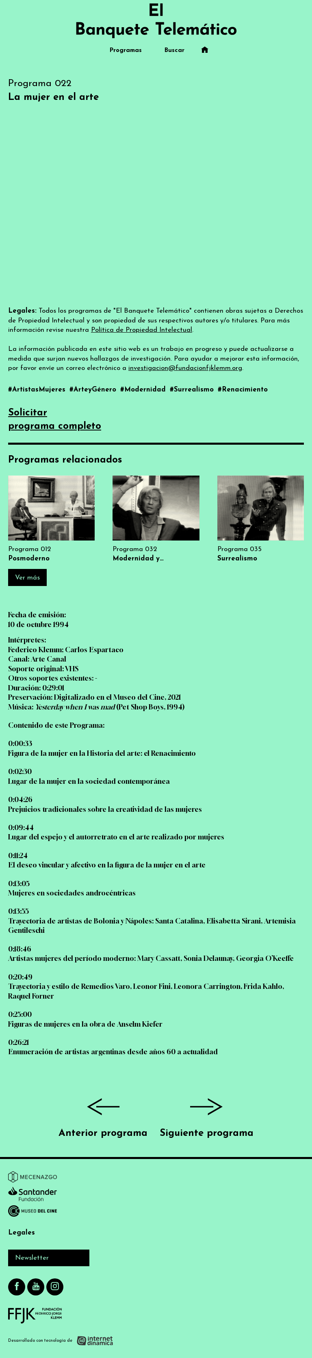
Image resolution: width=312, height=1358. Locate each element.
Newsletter (32, 1257)
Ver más (27, 577)
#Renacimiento (243, 389)
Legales (21, 1232)
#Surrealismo (193, 389)
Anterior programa (102, 1114)
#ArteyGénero (93, 389)
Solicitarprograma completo (54, 420)
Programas (126, 51)
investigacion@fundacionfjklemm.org (185, 368)
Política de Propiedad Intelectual (141, 330)
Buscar (174, 51)
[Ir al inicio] (156, 20)
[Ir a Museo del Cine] (32, 1212)
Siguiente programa (207, 1114)
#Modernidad (144, 389)
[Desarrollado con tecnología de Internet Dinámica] (60, 1341)
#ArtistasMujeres (37, 389)
